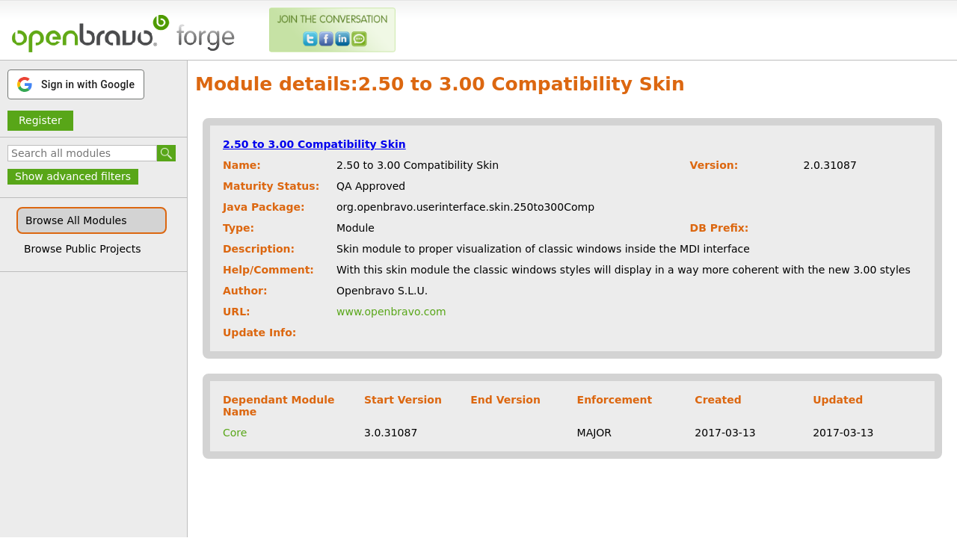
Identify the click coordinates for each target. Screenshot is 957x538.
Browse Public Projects (82, 249)
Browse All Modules (75, 220)
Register (40, 120)
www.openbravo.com (391, 312)
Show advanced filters (73, 176)
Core (235, 433)
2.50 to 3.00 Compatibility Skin (314, 144)
